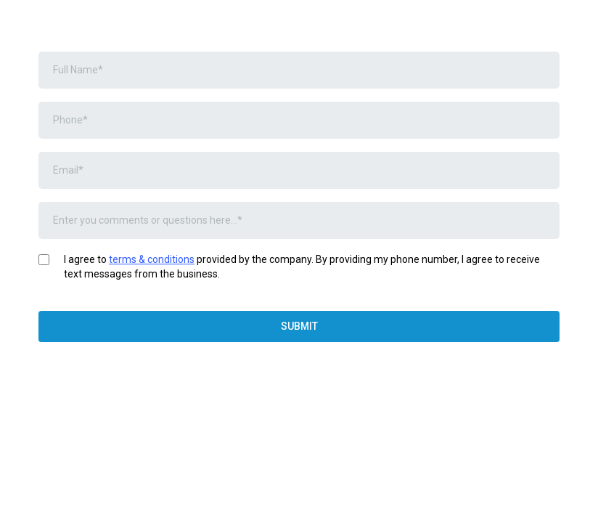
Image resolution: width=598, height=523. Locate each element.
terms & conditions (151, 259)
